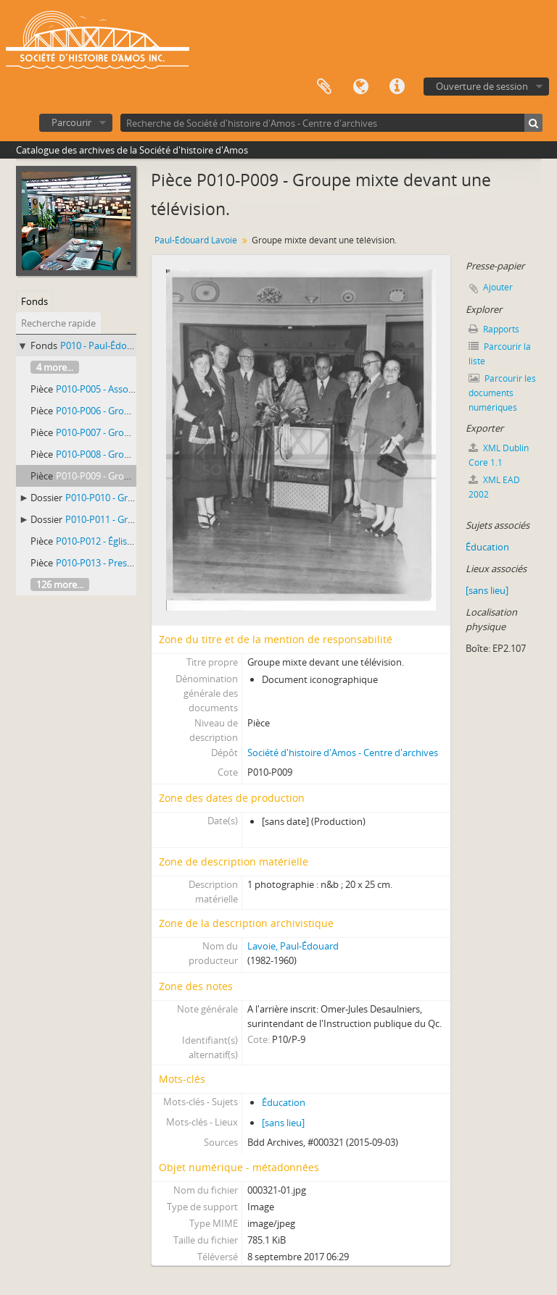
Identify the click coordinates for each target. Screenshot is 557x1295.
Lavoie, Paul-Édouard (293, 945)
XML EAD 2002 (494, 487)
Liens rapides (397, 87)
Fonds (34, 301)
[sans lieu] (283, 1122)
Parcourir (71, 122)
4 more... (54, 367)
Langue (360, 87)
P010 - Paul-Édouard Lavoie (119, 345)
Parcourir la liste (500, 353)
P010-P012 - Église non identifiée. (126, 541)
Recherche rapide (58, 323)
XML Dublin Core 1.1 (499, 455)
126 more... (59, 584)
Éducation (283, 1102)
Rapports (494, 329)
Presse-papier (324, 87)
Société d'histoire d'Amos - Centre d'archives (342, 752)
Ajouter (498, 287)
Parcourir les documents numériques (502, 393)
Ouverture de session (482, 86)
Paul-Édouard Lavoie (195, 240)
